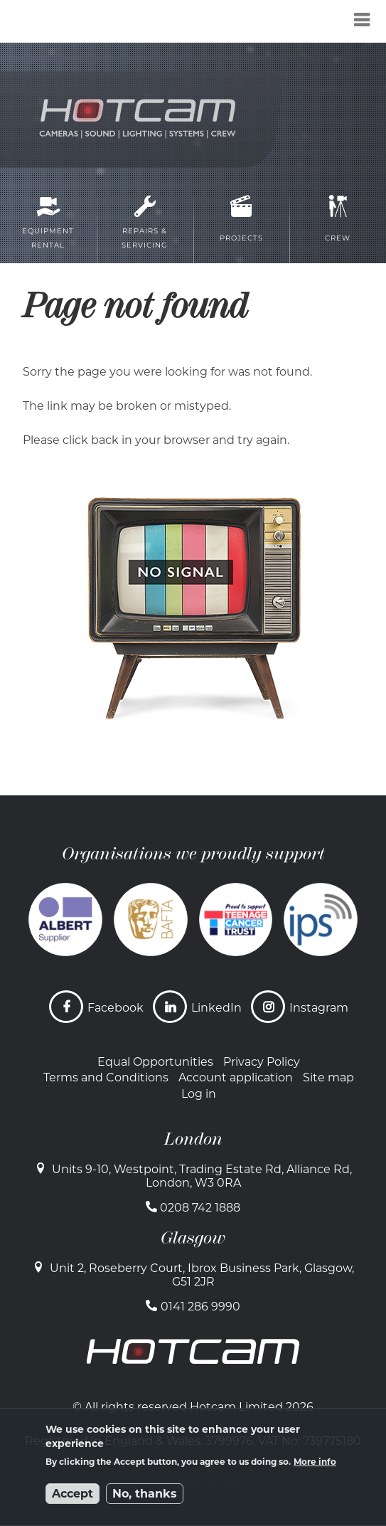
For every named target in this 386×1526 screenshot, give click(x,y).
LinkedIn (216, 1007)
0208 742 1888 (200, 1207)
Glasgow (193, 1238)
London (193, 1139)
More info (315, 1461)
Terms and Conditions (105, 1077)
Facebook (115, 1007)
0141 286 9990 (200, 1306)
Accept (72, 1493)
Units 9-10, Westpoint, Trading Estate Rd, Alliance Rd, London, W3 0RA (202, 1175)
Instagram (318, 1007)
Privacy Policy (261, 1062)
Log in (198, 1094)
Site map (328, 1077)
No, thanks (144, 1493)
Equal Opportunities (155, 1062)
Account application (235, 1077)
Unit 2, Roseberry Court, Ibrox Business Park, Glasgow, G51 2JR (202, 1274)
